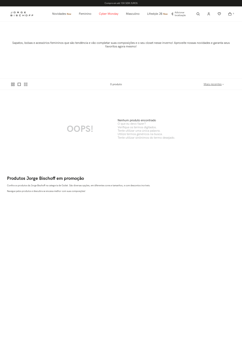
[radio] (13, 84)
